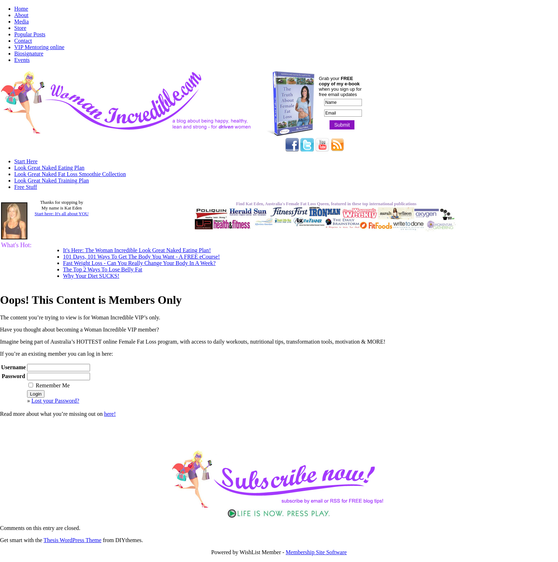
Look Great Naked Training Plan (51, 180)
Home (21, 9)
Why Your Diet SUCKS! (91, 276)
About (21, 15)
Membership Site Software (316, 552)
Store (20, 28)
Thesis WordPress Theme (72, 540)
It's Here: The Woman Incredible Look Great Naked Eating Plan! (137, 250)
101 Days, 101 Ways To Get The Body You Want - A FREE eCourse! (141, 257)
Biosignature (28, 54)
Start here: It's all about (62, 213)
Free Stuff (25, 187)
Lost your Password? (55, 401)
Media (21, 21)
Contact (23, 41)
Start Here (25, 161)
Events (22, 60)
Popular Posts (30, 34)
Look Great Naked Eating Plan (49, 168)
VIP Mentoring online (39, 47)
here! (110, 414)
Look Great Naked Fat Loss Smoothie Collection (70, 174)
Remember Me (49, 385)
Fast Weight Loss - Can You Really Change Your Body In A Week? (139, 263)
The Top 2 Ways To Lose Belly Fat (102, 269)
